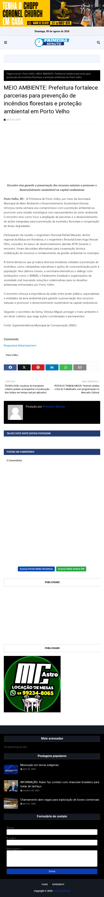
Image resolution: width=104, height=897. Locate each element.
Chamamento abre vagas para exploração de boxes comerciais (59, 799)
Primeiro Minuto (53, 406)
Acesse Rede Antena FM (71, 569)
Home (45, 884)
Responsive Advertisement (20, 345)
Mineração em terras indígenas (39, 765)
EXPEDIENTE (58, 884)
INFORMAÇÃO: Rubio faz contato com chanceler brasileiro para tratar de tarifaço (59, 784)
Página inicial (14, 73)
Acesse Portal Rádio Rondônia (36, 569)
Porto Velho (29, 73)
